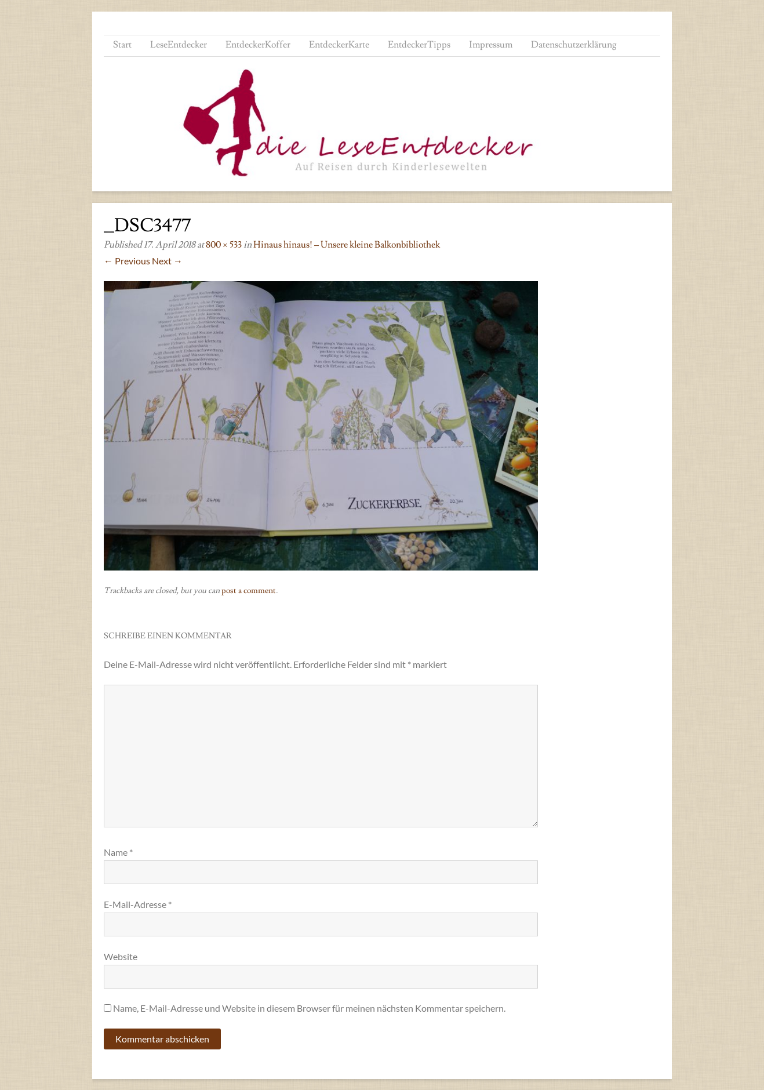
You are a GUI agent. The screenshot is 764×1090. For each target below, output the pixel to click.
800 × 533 (224, 244)
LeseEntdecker (178, 44)
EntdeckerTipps (419, 44)
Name (118, 852)
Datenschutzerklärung (574, 44)
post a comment (248, 591)
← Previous (127, 260)
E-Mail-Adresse (138, 904)
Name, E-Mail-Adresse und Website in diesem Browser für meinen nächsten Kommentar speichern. (309, 1007)
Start (122, 44)
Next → (167, 260)
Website (120, 956)
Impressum (490, 44)
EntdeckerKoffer (257, 44)
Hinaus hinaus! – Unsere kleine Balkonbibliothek (346, 244)
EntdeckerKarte (339, 44)
